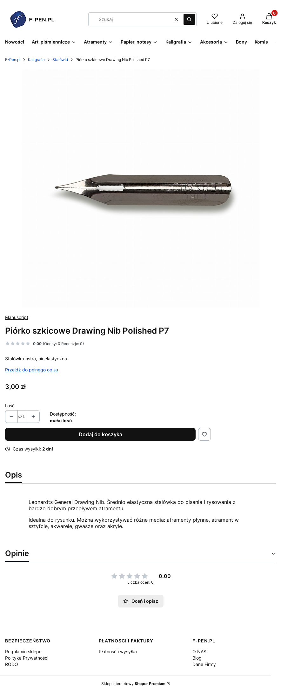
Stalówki (60, 59)
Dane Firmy (204, 664)
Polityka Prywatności (26, 658)
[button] (189, 19)
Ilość (10, 405)
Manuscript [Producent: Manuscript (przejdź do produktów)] (16, 317)
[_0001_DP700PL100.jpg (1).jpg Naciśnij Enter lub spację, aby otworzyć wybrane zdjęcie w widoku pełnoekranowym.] (141, 188)
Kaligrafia (36, 59)
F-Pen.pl (12, 59)
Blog (197, 658)
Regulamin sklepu (23, 651)
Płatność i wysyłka (118, 651)
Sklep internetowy (133, 683)
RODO (11, 664)
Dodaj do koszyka (100, 434)
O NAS (199, 651)
